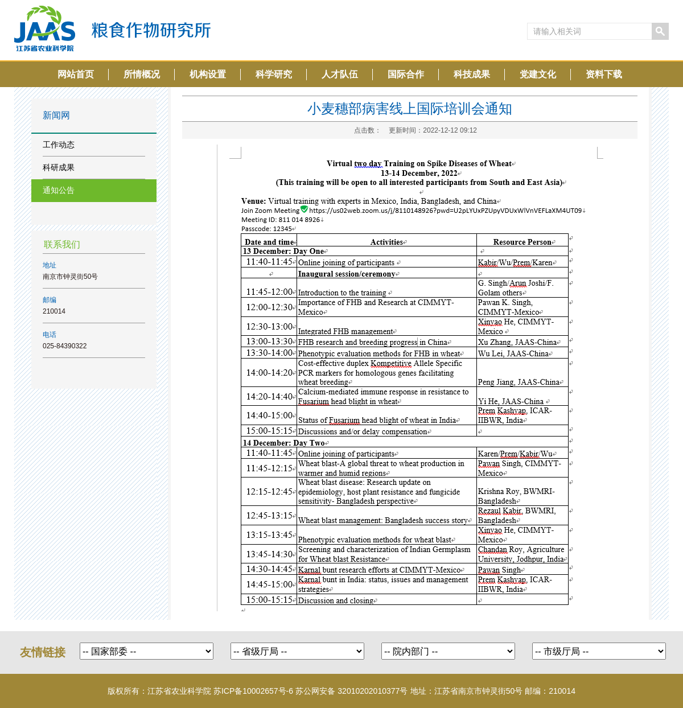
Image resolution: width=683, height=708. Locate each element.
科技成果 (472, 74)
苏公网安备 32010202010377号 (351, 690)
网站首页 (75, 74)
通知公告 (59, 190)
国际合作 (406, 74)
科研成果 (59, 167)
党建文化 (538, 74)
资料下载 (604, 74)
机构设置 (208, 74)
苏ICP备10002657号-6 (253, 690)
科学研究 (274, 74)
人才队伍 (340, 74)
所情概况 (142, 74)
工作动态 (59, 144)
